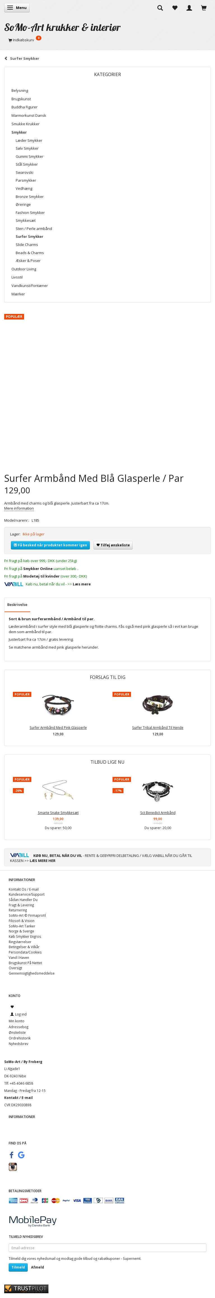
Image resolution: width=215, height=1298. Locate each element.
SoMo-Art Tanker (22, 926)
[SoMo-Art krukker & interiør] (62, 27)
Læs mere (82, 584)
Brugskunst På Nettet (25, 963)
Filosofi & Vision (21, 920)
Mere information (19, 508)
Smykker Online (38, 568)
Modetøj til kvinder (41, 576)
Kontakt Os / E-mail (24, 889)
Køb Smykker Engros (25, 936)
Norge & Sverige (21, 931)
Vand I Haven (19, 957)
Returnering (18, 910)
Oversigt (15, 968)
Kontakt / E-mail (18, 1097)
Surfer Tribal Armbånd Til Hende (157, 727)
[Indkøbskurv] (107, 39)
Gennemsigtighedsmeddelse (32, 973)
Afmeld (37, 1267)
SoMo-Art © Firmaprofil (27, 915)
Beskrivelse (17, 604)
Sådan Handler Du (23, 899)
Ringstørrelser (20, 941)
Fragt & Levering (21, 905)
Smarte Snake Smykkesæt (58, 812)
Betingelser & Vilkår (24, 947)
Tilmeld (18, 1267)
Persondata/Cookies (25, 952)
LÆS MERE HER (42, 860)
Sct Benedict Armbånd (158, 812)
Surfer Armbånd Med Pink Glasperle (58, 727)
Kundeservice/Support (27, 894)
